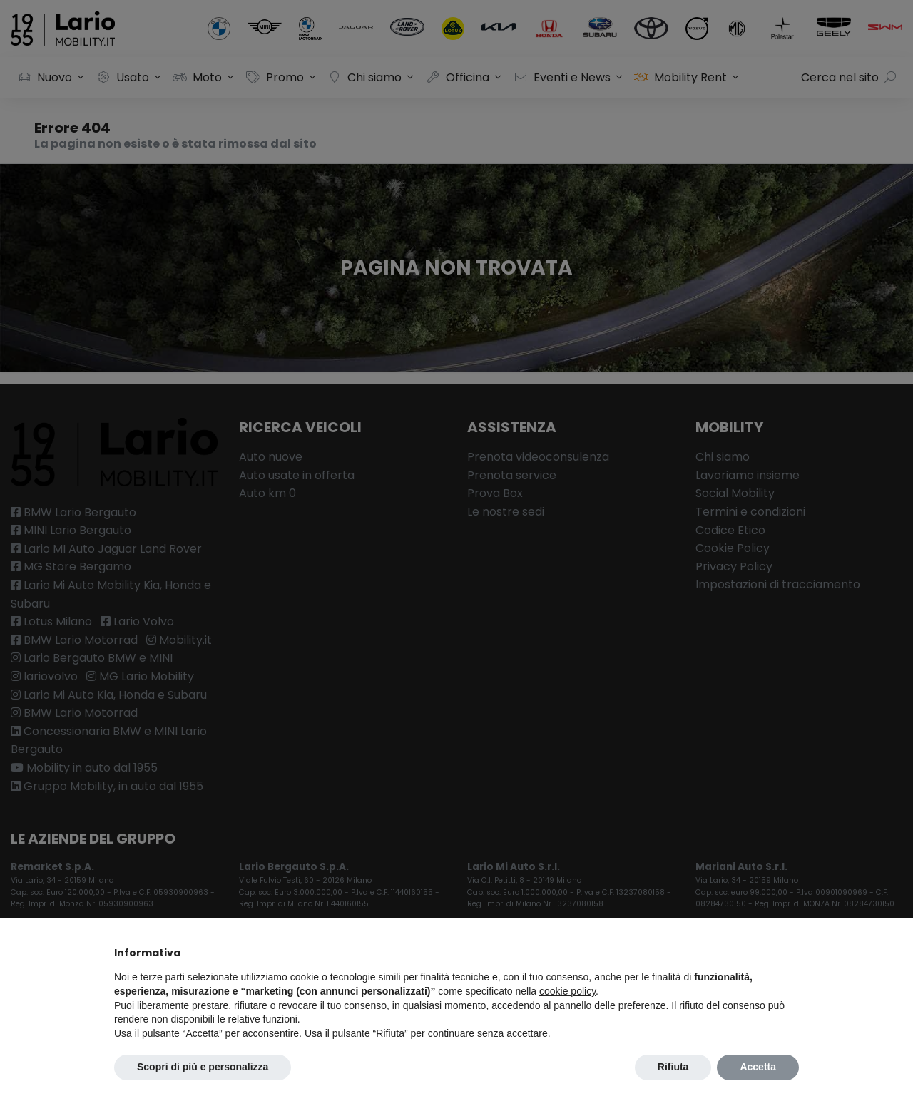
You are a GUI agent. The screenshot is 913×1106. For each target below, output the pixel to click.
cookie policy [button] (567, 991)
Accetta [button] (758, 1066)
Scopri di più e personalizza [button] (202, 1066)
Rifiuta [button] (673, 1066)
